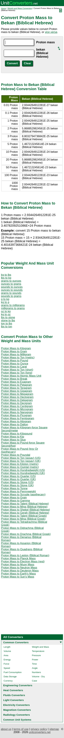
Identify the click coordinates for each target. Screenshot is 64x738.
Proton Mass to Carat (14, 366)
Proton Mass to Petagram (16, 384)
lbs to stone (8, 317)
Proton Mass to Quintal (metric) (20, 467)
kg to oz (6, 314)
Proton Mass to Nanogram (17, 412)
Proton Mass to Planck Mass (18, 558)
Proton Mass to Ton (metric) (17, 357)
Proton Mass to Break (14, 378)
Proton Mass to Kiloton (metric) (20, 464)
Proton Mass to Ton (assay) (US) (21, 458)
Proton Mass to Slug (13, 439)
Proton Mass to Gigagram (16, 391)
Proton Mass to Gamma (15, 500)
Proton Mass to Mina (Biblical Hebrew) (24, 506)
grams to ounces (11, 280)
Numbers (36, 672)
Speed (7, 668)
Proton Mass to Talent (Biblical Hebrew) (25, 503)
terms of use (21, 729)
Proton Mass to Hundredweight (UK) (23, 473)
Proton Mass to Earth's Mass (18, 573)
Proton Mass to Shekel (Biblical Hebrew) (25, 509)
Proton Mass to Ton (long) (16, 372)
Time (34, 664)
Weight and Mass (40, 647)
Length (7, 647)
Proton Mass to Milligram (16, 354)
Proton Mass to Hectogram (17, 397)
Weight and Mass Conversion (20, 8)
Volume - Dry (38, 676)
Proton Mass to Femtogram (17, 418)
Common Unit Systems (17, 719)
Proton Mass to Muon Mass (17, 564)
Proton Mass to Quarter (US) (18, 476)
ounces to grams (11, 283)
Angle (35, 668)
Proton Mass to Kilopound (16, 433)
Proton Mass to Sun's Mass (17, 576)
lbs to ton (6, 326)
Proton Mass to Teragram (16, 388)
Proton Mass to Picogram (16, 415)
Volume (7, 651)
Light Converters (13, 700)
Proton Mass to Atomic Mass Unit (21, 375)
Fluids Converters (14, 695)
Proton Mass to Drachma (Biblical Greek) (26, 534)
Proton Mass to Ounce (14, 363)
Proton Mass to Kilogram (16, 348)
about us (6, 729)
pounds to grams (11, 296)
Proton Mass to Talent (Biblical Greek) (24, 515)
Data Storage (10, 676)
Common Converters (16, 642)
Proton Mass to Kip (12, 436)
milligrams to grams (13, 308)
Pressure (36, 655)
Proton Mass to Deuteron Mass (20, 570)
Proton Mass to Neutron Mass (19, 567)
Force (6, 664)
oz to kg (6, 311)
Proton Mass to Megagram (17, 394)
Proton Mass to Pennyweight (18, 491)
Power (35, 659)
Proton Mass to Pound (14, 360)
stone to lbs (8, 320)
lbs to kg (6, 277)
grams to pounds (11, 293)
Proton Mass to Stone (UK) (17, 485)
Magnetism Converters (17, 709)
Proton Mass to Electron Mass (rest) (23, 561)
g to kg (5, 299)
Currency (8, 680)
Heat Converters (13, 690)
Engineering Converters (17, 685)
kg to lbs (6, 274)
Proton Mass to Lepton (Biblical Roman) (25, 555)
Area (6, 655)
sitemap (54, 729)
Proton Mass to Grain (14, 497)
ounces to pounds (12, 290)
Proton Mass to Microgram (17, 409)
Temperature (38, 651)
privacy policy (39, 729)
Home (3, 8)
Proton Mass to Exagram (16, 381)
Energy (7, 659)
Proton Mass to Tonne (14, 488)
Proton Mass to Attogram (16, 421)
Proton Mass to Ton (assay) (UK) (21, 461)
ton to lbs (6, 323)
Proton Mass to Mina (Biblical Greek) (23, 518)
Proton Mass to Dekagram (17, 400)
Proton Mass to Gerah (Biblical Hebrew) (25, 512)
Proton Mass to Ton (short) (17, 369)
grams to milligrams (13, 305)
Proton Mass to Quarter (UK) (18, 479)
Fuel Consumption (13, 672)
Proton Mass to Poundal (15, 454)
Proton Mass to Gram (14, 351)
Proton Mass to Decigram (16, 403)
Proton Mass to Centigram (17, 406)
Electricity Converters (16, 704)
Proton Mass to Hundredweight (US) (23, 470)
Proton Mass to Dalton (14, 424)
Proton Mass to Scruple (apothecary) (23, 494)
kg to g (5, 302)
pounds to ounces (12, 287)
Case (34, 680)
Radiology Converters (16, 714)
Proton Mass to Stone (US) (17, 482)
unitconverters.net (40, 732)
